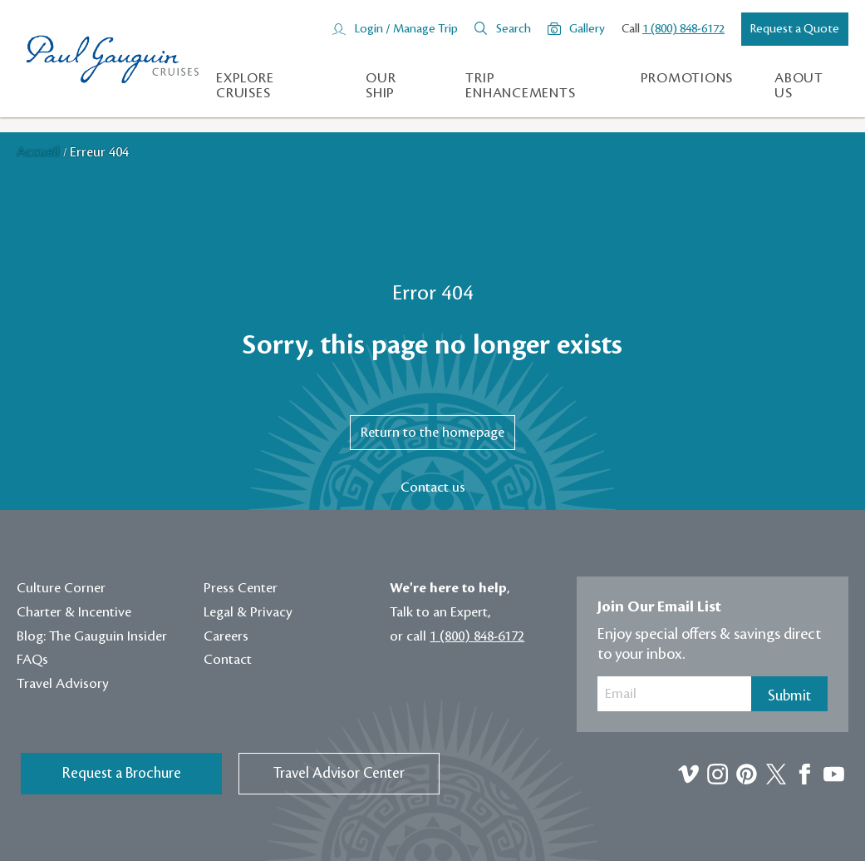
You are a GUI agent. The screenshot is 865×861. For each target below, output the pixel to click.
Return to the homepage (432, 432)
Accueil (40, 152)
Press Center (241, 588)
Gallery (587, 29)
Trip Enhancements (520, 86)
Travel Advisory (63, 683)
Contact (228, 659)
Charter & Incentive (74, 612)
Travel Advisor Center (339, 773)
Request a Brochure (121, 773)
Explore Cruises (244, 86)
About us (798, 86)
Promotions (687, 78)
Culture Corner (61, 588)
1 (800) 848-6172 (683, 29)
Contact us (433, 487)
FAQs (32, 659)
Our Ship (381, 86)
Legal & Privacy (248, 612)
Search (513, 29)
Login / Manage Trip (406, 29)
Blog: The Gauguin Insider (92, 636)
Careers (226, 636)
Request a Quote (794, 29)
